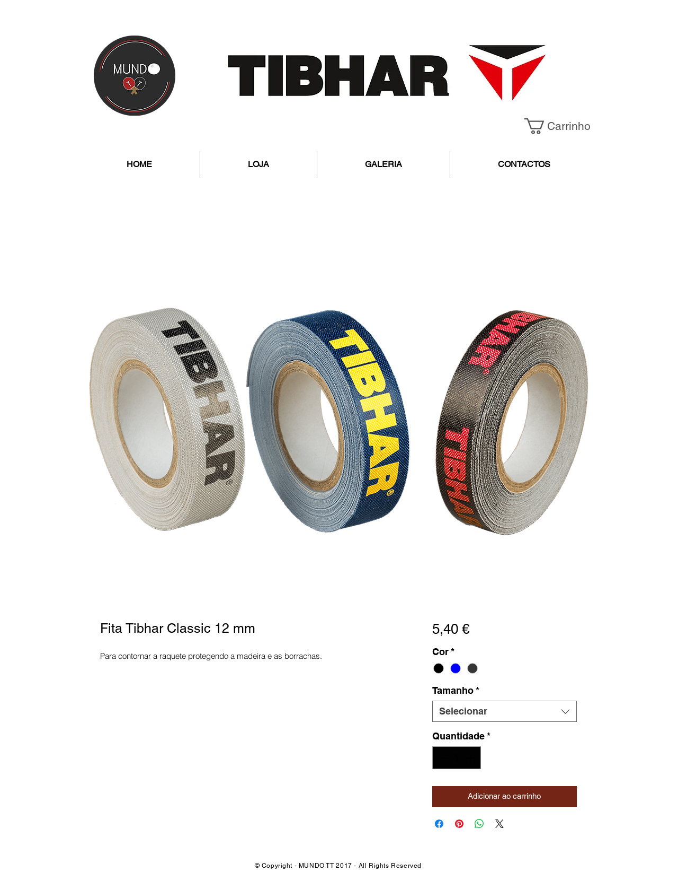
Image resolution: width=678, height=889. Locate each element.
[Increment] (471, 758)
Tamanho (455, 690)
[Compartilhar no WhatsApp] (479, 823)
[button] (565, 126)
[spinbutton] (456, 758)
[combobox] (504, 711)
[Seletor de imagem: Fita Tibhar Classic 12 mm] (322, 580)
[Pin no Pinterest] (459, 823)
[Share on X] (499, 823)
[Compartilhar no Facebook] (439, 823)
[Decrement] (442, 758)
